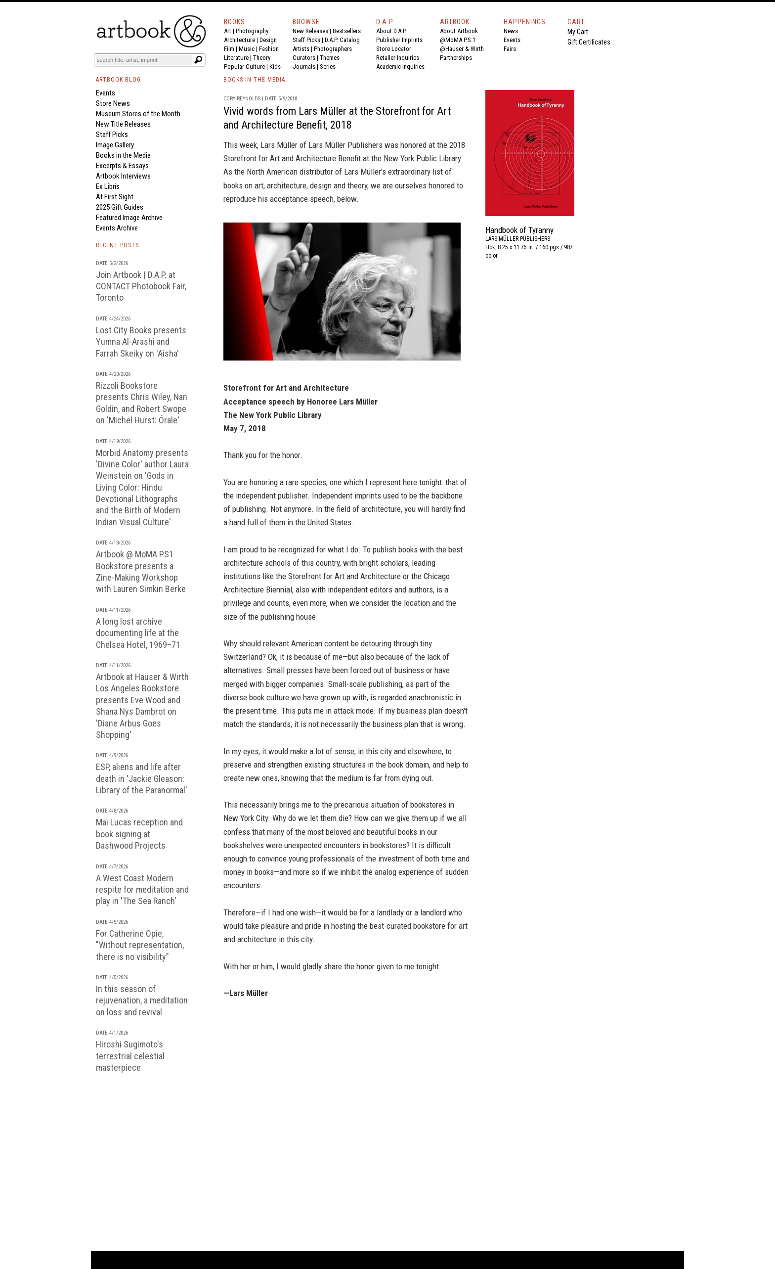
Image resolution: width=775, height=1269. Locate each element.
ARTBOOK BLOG (118, 79)
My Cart (577, 32)
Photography (252, 31)
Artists (301, 48)
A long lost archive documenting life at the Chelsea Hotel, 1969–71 (138, 633)
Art (227, 31)
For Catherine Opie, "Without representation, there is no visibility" (140, 945)
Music (247, 48)
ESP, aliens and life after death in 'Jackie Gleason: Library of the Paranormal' (141, 778)
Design (268, 40)
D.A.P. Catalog (342, 40)
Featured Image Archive (129, 217)
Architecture (239, 40)
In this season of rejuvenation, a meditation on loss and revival (142, 1000)
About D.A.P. (391, 31)
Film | (231, 48)
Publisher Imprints (399, 40)
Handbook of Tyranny (519, 230)
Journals (304, 66)
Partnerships (456, 57)
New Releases (310, 31)
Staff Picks (306, 40)
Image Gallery (115, 144)
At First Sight (114, 196)
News (511, 31)
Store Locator (393, 48)
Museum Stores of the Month (138, 113)
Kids (275, 66)
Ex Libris (108, 186)
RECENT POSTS (117, 245)
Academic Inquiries (400, 66)
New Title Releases (123, 124)
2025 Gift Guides (119, 207)
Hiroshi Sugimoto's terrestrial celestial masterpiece (130, 1056)
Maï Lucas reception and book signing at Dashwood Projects (139, 834)
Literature (236, 57)
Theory (261, 57)
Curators (304, 57)
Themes (330, 57)
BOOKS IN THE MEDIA (254, 79)
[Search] (144, 60)
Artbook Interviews (123, 176)
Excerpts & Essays (122, 165)
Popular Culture (244, 66)
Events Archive (117, 228)
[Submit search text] (198, 60)
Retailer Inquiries (397, 57)
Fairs (510, 48)
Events (512, 40)
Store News (113, 103)
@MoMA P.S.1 (457, 40)
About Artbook (459, 31)
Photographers (333, 48)
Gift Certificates (588, 42)
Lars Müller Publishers (345, 145)
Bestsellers (347, 31)
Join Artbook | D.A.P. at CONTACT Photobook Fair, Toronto (141, 286)
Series (328, 66)
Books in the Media (123, 155)
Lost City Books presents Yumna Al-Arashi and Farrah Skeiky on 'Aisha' (141, 342)
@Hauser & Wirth (462, 48)
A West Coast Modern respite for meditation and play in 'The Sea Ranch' (142, 889)
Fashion (269, 48)
